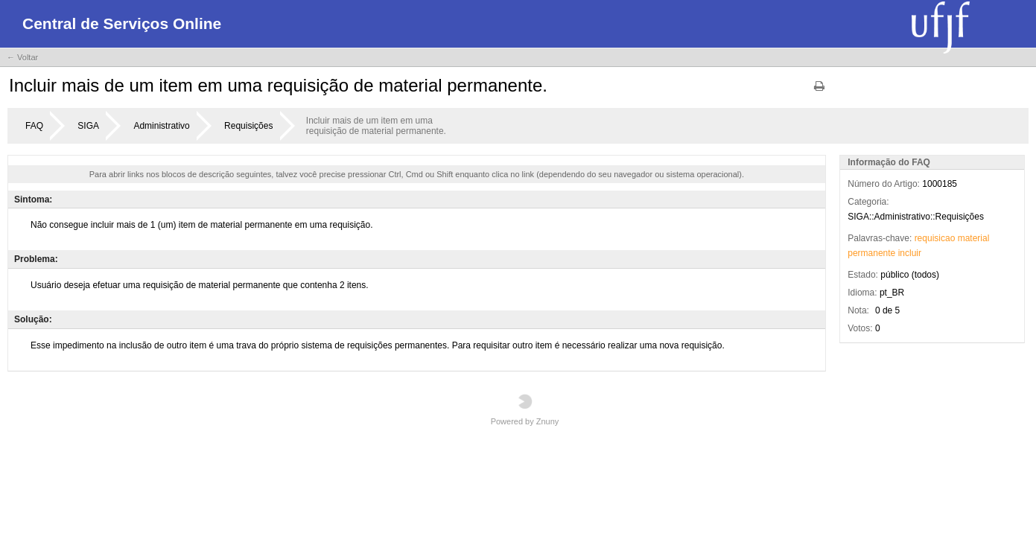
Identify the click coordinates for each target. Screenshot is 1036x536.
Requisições (248, 126)
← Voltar (22, 57)
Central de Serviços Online (121, 23)
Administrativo (161, 126)
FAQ (34, 126)
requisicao (935, 238)
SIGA (88, 126)
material (974, 238)
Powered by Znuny (525, 410)
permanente (871, 253)
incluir (909, 253)
